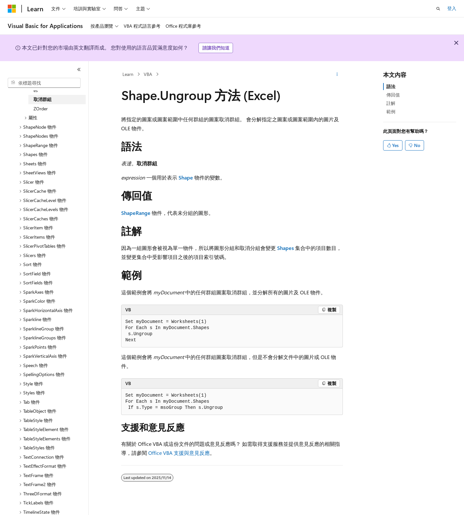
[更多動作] (337, 74)
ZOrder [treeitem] (41, 109)
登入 (451, 8)
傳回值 (393, 95)
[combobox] (44, 83)
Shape (186, 177)
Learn (127, 74)
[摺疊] (79, 69)
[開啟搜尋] (438, 8)
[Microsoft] (12, 9)
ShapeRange (135, 212)
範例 (390, 111)
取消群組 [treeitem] (43, 99)
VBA (148, 74)
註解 (390, 103)
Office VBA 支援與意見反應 (179, 452)
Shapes (285, 247)
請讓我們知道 (215, 48)
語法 (390, 86)
